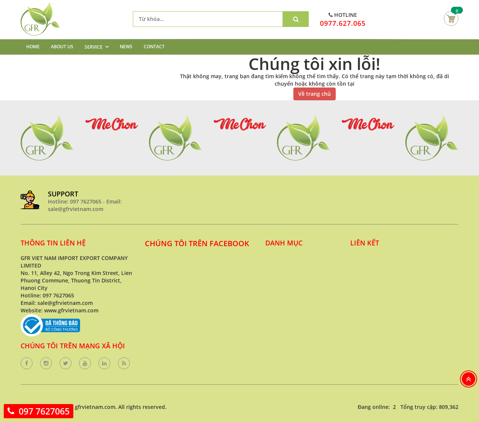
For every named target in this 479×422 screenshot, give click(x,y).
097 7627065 (44, 411)
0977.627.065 (343, 23)
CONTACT (154, 46)
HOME (33, 46)
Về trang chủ (314, 93)
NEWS (126, 46)
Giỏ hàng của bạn (451, 18)
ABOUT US (62, 46)
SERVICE (94, 47)
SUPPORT (63, 193)
